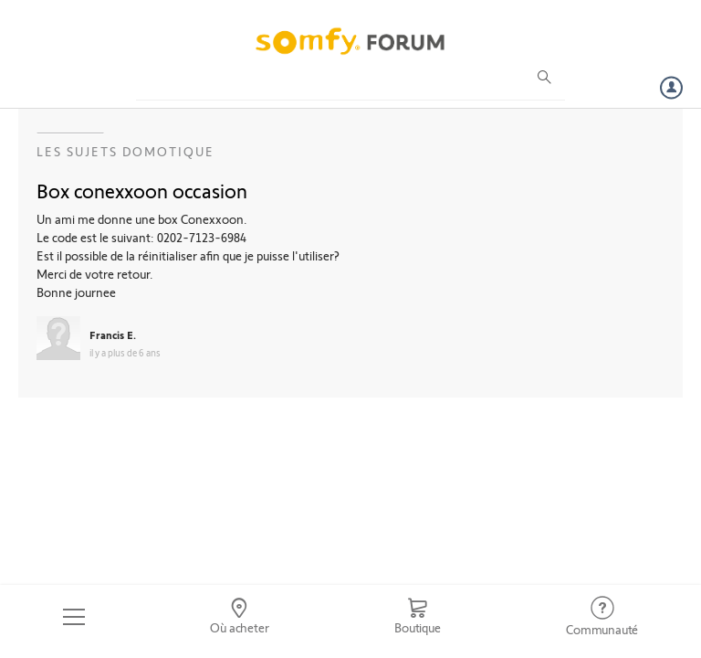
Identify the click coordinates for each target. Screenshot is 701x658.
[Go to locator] (240, 617)
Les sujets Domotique (125, 151)
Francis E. (112, 334)
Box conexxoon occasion (142, 190)
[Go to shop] (417, 617)
